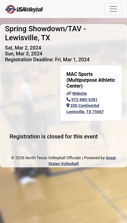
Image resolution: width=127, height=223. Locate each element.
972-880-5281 (82, 99)
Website (76, 93)
